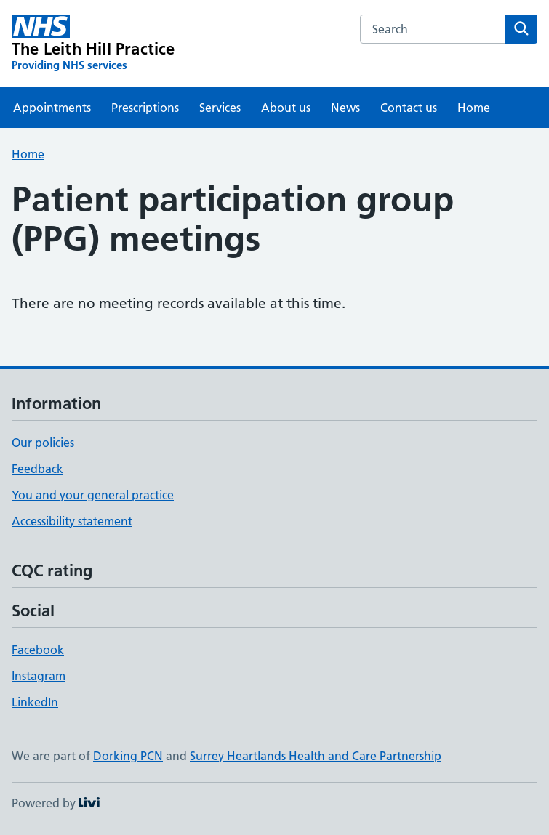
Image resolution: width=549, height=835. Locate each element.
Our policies (43, 442)
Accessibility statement (72, 521)
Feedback (37, 468)
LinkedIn (35, 702)
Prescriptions (145, 107)
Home (473, 107)
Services (220, 107)
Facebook (38, 649)
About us (285, 107)
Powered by (56, 803)
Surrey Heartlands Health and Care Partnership (315, 756)
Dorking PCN (128, 756)
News (345, 107)
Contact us (408, 107)
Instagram (38, 676)
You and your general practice (93, 495)
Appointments (52, 107)
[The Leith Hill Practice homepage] (93, 44)
